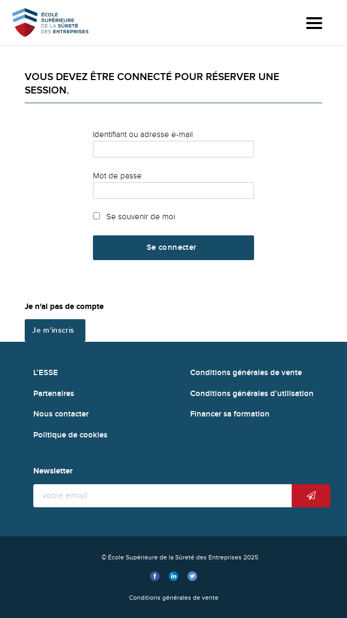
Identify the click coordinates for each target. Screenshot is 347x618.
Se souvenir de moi (134, 216)
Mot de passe (117, 176)
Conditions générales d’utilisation (252, 394)
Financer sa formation (230, 414)
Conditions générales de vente (246, 373)
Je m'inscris (53, 330)
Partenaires (53, 394)
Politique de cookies (70, 435)
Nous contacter (61, 414)
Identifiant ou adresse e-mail (143, 134)
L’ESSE (45, 373)
